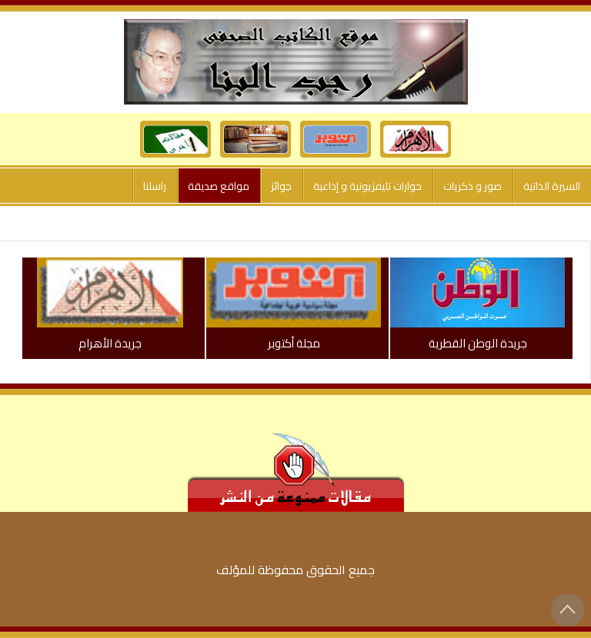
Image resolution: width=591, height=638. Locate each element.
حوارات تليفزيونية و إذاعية (367, 186)
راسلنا (154, 186)
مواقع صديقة (218, 186)
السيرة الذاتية (551, 186)
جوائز (281, 186)
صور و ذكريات (472, 186)
